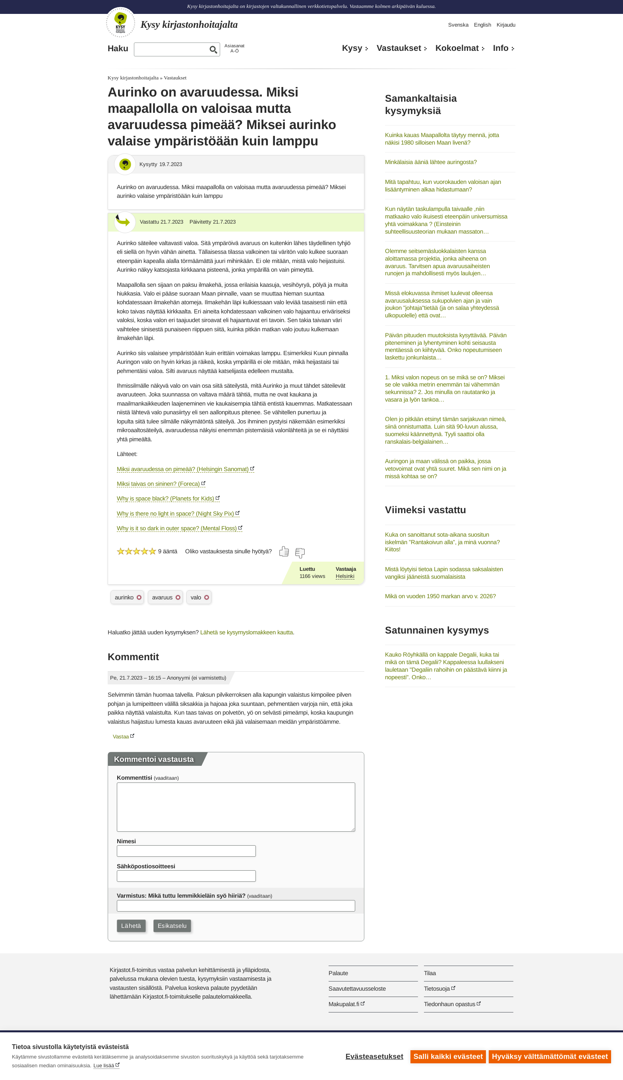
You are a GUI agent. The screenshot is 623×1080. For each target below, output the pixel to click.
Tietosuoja (437, 988)
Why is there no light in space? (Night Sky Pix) (175, 513)
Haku (118, 48)
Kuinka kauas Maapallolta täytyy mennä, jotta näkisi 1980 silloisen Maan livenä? (442, 138)
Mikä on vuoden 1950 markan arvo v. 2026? (440, 596)
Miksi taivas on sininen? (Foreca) (158, 483)
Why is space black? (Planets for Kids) (165, 498)
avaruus (162, 597)
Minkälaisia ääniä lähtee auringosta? (431, 161)
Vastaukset (399, 48)
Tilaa (430, 973)
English (482, 25)
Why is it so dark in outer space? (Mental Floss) (177, 528)
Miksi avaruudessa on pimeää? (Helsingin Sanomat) (183, 469)
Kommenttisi (134, 777)
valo (196, 597)
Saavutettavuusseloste (357, 988)
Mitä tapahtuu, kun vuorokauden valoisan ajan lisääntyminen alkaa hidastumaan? (443, 185)
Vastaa (121, 737)
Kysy (352, 48)
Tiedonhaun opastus (449, 1004)
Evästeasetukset (373, 1056)
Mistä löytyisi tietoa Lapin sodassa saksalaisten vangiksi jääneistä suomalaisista (444, 573)
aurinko (124, 597)
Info (501, 48)
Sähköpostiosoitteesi (146, 866)
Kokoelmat (457, 48)
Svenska (458, 25)
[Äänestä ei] (299, 553)
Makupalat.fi (344, 1004)
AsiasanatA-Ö (234, 48)
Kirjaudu (506, 25)
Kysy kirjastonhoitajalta (133, 78)
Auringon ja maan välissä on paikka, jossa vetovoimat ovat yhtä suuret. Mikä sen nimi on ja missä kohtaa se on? (445, 468)
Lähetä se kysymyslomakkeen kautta (246, 632)
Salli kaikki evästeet (447, 1056)
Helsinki (345, 576)
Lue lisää (103, 1065)
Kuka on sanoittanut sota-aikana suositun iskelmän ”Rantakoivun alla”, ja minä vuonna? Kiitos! (442, 542)
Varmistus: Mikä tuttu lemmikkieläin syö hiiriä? (181, 895)
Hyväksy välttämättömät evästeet (550, 1056)
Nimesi (126, 841)
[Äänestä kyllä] (284, 551)
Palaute (338, 973)
